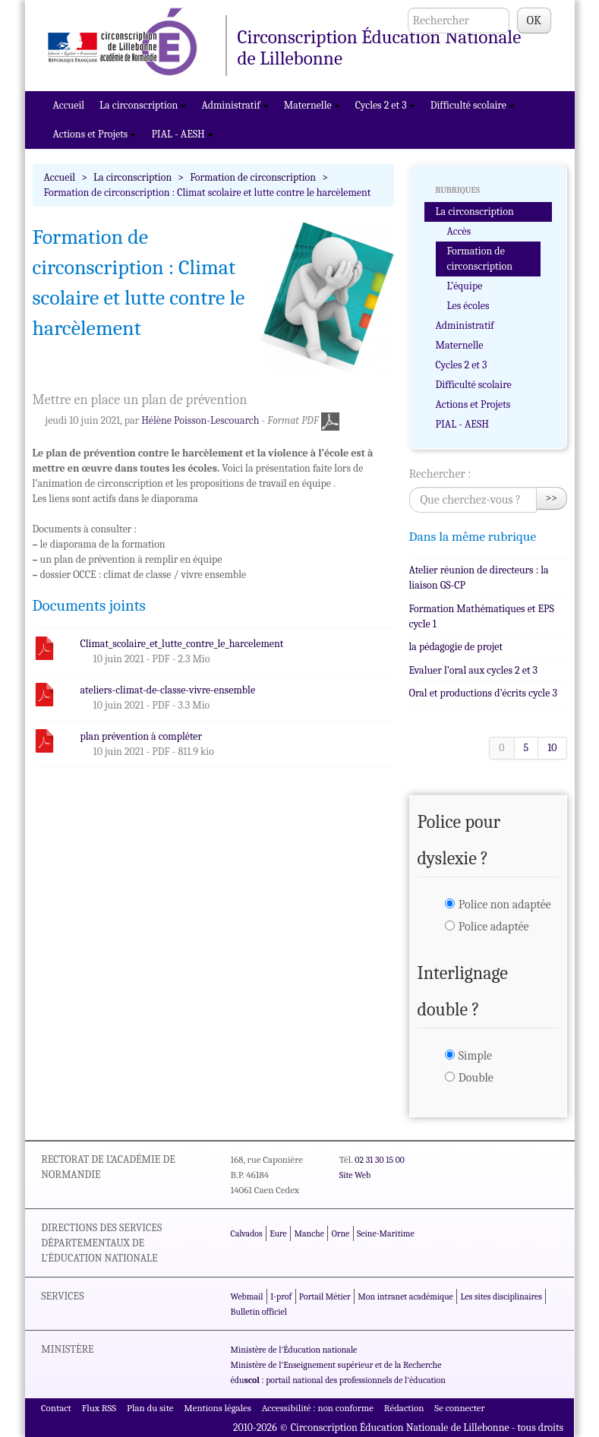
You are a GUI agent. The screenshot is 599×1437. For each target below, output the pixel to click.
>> (552, 497)
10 (551, 747)
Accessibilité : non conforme (318, 1407)
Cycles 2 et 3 (385, 105)
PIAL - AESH (182, 134)
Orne (341, 1233)
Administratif (234, 105)
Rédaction (404, 1407)
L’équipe (465, 286)
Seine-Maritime (386, 1233)
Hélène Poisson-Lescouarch (200, 420)
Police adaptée (494, 926)
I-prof (281, 1296)
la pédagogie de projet (456, 646)
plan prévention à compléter (141, 736)
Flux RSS (99, 1407)
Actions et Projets (95, 134)
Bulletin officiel (259, 1311)
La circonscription (142, 105)
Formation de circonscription (253, 177)
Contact (56, 1407)
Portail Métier (325, 1296)
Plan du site (150, 1407)
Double (476, 1078)
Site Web (354, 1175)
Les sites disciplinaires (501, 1296)
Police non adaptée (505, 904)
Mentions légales (217, 1407)
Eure (278, 1233)
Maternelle (312, 105)
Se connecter (459, 1407)
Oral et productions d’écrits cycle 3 (483, 693)
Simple (475, 1056)
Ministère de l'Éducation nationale (294, 1349)
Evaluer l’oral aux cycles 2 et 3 (473, 670)
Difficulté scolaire (472, 105)
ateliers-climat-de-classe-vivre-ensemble (168, 690)
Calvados (247, 1233)
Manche (309, 1233)
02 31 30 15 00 (380, 1159)
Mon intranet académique (405, 1296)
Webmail (247, 1296)
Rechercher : (440, 474)
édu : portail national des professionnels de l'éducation (338, 1380)
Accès (459, 231)
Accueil (69, 105)
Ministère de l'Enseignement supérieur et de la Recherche (336, 1365)
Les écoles (468, 305)
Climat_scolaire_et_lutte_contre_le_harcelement (182, 643)
